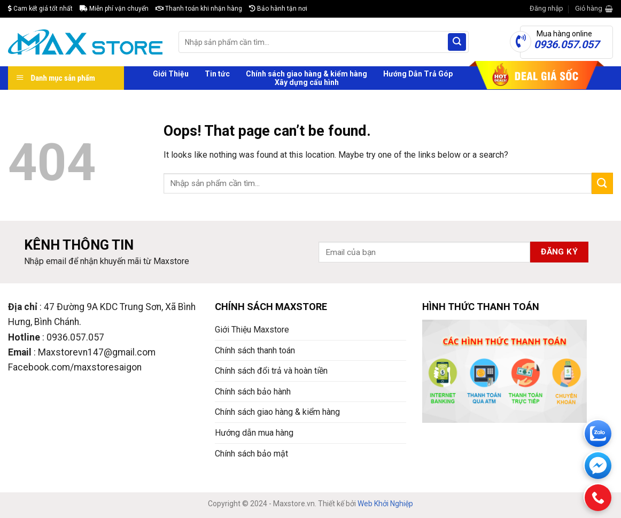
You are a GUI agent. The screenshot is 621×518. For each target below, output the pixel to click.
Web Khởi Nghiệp (385, 503)
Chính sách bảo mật (251, 454)
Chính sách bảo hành (253, 391)
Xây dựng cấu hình (307, 82)
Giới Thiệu (171, 73)
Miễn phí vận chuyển (114, 8)
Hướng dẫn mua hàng (254, 433)
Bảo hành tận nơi (278, 8)
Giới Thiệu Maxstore (252, 329)
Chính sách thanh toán (255, 350)
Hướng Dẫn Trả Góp (418, 73)
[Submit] (457, 42)
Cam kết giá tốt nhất (40, 8)
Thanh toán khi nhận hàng (199, 8)
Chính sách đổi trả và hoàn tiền (271, 371)
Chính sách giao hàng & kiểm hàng (306, 73)
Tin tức (217, 73)
